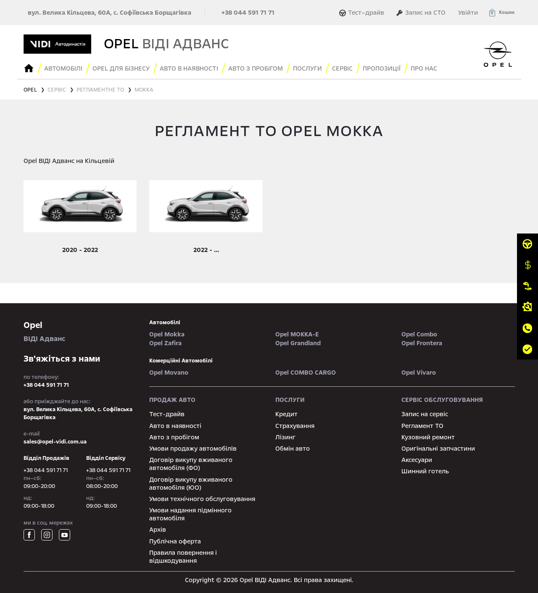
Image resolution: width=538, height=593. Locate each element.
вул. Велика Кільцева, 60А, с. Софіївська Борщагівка (109, 12)
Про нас (424, 68)
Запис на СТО (421, 12)
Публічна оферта (175, 541)
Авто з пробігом (255, 68)
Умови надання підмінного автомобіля (190, 514)
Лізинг (285, 437)
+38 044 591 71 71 (248, 12)
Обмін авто (292, 448)
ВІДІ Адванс (80, 331)
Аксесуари (416, 460)
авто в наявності (189, 68)
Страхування (294, 426)
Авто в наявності (175, 426)
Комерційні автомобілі (181, 361)
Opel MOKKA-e (297, 334)
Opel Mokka (167, 334)
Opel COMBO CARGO (305, 372)
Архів (157, 529)
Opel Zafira (165, 343)
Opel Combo (419, 334)
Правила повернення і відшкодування (183, 556)
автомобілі (164, 322)
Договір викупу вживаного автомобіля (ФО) (190, 464)
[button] (501, 12)
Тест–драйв (362, 12)
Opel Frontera (421, 343)
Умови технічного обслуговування (202, 499)
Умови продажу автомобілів (193, 448)
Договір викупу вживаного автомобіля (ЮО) (190, 483)
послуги (307, 68)
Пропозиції (382, 68)
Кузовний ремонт (428, 437)
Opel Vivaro (418, 372)
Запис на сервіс (424, 414)
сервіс (342, 68)
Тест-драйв (167, 414)
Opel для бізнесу (121, 68)
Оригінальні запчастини (438, 448)
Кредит (286, 414)
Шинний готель (425, 471)
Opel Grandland (298, 343)
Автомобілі (63, 68)
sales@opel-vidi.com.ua (55, 442)
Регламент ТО (422, 426)
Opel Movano (168, 372)
